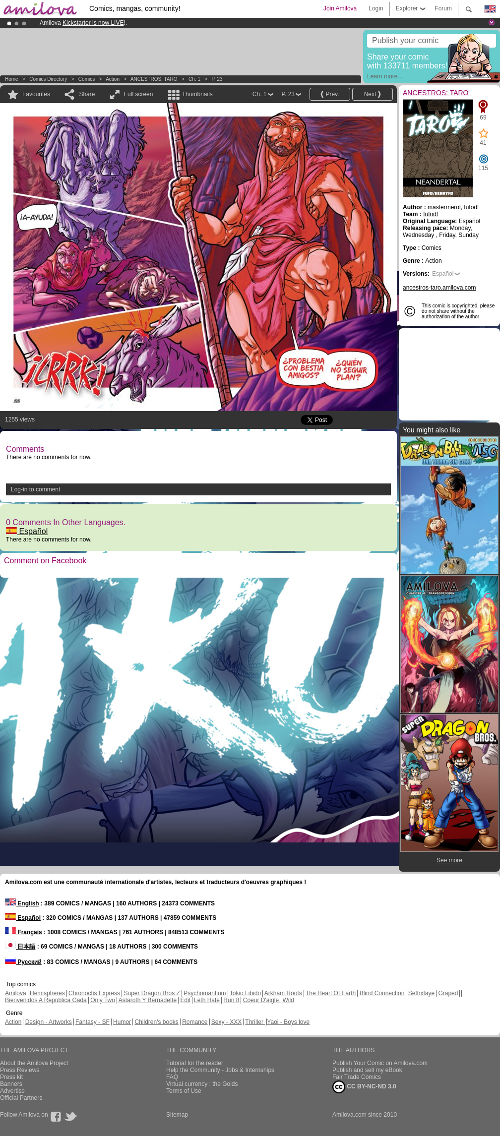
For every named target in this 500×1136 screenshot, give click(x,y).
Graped (448, 993)
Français (23, 932)
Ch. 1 (194, 79)
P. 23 (217, 79)
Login (376, 8)
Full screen (138, 94)
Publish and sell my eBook (367, 1070)
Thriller (255, 1021)
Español (27, 531)
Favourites (36, 94)
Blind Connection (382, 993)
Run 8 (231, 1000)
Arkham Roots (283, 993)
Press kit (11, 1077)
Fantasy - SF (92, 1021)
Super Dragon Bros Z (152, 993)
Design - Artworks (48, 1021)
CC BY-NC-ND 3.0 (364, 1086)
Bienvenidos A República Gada (46, 1000)
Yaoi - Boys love (288, 1021)
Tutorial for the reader (194, 1063)
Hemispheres (47, 993)
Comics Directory (48, 79)
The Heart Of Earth (331, 993)
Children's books (156, 1021)
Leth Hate (207, 1000)
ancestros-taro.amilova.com (439, 287)
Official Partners (21, 1097)
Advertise (12, 1090)
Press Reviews (19, 1070)
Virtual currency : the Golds (202, 1083)
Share (87, 94)
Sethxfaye (421, 993)
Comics (86, 79)
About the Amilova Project (34, 1063)
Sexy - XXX (226, 1021)
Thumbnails (197, 94)
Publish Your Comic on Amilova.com (380, 1063)
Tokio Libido (245, 993)
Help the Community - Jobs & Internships (220, 1070)
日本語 (20, 946)
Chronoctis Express (94, 993)
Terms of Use (183, 1090)
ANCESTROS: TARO (154, 79)
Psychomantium (205, 993)
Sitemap (177, 1114)
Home (11, 79)
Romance (194, 1021)
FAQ (172, 1077)
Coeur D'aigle (262, 1000)
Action (113, 79)
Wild (288, 1000)
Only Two (102, 1000)
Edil (185, 1000)
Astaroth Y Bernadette (148, 1000)
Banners (11, 1083)
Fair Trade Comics (356, 1077)
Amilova (15, 993)
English (22, 903)
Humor (122, 1021)
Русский (23, 961)
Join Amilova (340, 8)
